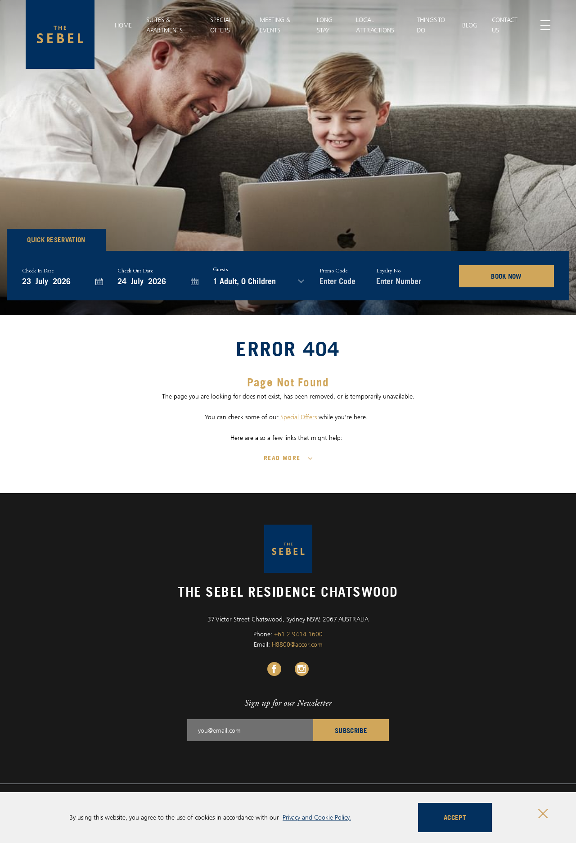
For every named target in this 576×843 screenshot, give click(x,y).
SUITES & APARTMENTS (164, 25)
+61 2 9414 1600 (298, 634)
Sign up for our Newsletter (288, 702)
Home (123, 25)
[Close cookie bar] (543, 813)
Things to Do (431, 25)
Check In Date (38, 271)
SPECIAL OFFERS (221, 25)
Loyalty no (388, 271)
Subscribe (351, 730)
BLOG (469, 25)
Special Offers (298, 417)
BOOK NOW (506, 276)
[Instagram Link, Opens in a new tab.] (302, 669)
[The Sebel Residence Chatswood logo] (60, 34)
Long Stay (325, 25)
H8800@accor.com (297, 644)
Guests (220, 269)
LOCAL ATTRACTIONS (375, 25)
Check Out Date (135, 271)
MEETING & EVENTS (275, 25)
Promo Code (333, 271)
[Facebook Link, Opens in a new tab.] (274, 669)
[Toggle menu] (545, 25)
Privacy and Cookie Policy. (317, 817)
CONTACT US (505, 25)
